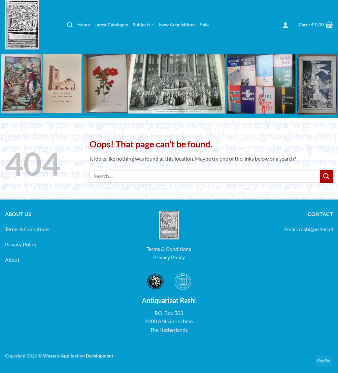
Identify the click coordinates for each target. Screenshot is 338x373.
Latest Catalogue (111, 24)
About (12, 260)
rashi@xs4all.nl (316, 229)
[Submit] (326, 176)
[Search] (70, 25)
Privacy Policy (21, 244)
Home (83, 24)
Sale (204, 24)
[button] (285, 24)
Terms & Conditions (27, 229)
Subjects (143, 24)
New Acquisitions (177, 24)
